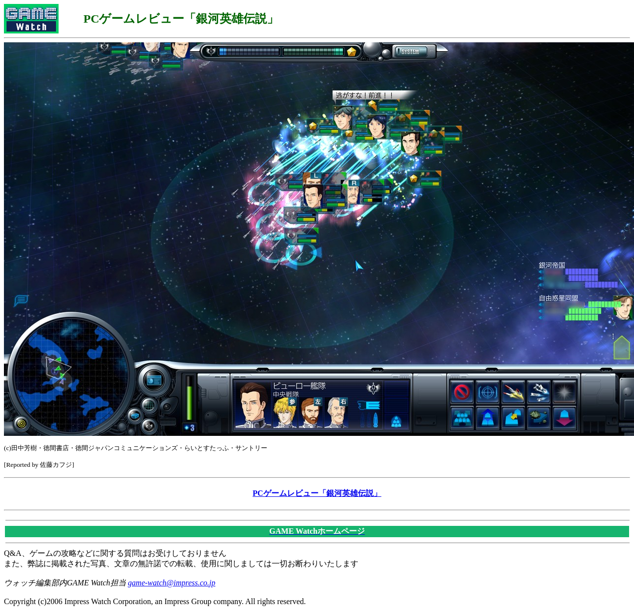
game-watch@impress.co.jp (172, 583)
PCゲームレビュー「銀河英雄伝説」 (317, 493)
